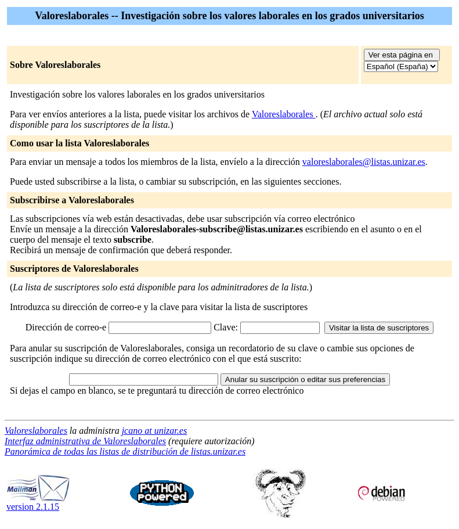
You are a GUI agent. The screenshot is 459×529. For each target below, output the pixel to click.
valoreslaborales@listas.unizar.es (363, 162)
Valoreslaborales (284, 114)
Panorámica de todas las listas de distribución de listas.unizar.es (125, 451)
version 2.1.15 (38, 503)
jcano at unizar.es (154, 431)
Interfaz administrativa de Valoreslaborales (85, 441)
